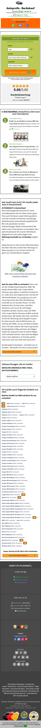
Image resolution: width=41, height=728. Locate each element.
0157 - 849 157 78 (25, 11)
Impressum (29, 708)
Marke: (10, 46)
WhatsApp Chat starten (21, 577)
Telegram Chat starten (21, 580)
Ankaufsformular (21, 611)
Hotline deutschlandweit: (20, 21)
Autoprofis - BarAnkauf (20, 8)
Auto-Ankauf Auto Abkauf (17, 688)
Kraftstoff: (11, 62)
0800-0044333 (26, 603)
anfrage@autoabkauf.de (30, 12)
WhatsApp (16, 135)
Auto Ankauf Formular (15, 133)
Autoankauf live (12, 686)
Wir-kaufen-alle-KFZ (22, 695)
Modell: (10, 54)
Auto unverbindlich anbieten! (19, 352)
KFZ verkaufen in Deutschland (16, 684)
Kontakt (10, 250)
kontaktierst (24, 297)
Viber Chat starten (22, 582)
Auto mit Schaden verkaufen (26, 686)
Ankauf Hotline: (16, 605)
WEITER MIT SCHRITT (20, 72)
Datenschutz (9, 708)
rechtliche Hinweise (19, 708)
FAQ (34, 708)
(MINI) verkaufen (13, 403)
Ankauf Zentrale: (17, 603)
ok (25, 726)
